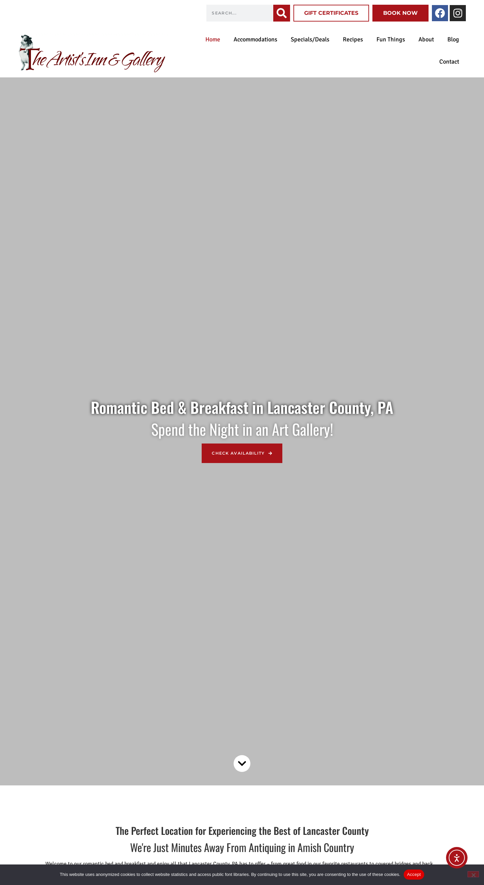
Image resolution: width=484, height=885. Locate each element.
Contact (449, 61)
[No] (473, 874)
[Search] (281, 13)
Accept (414, 874)
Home (212, 39)
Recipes (353, 39)
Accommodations (255, 39)
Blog (453, 39)
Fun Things (390, 39)
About (426, 39)
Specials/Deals (310, 39)
